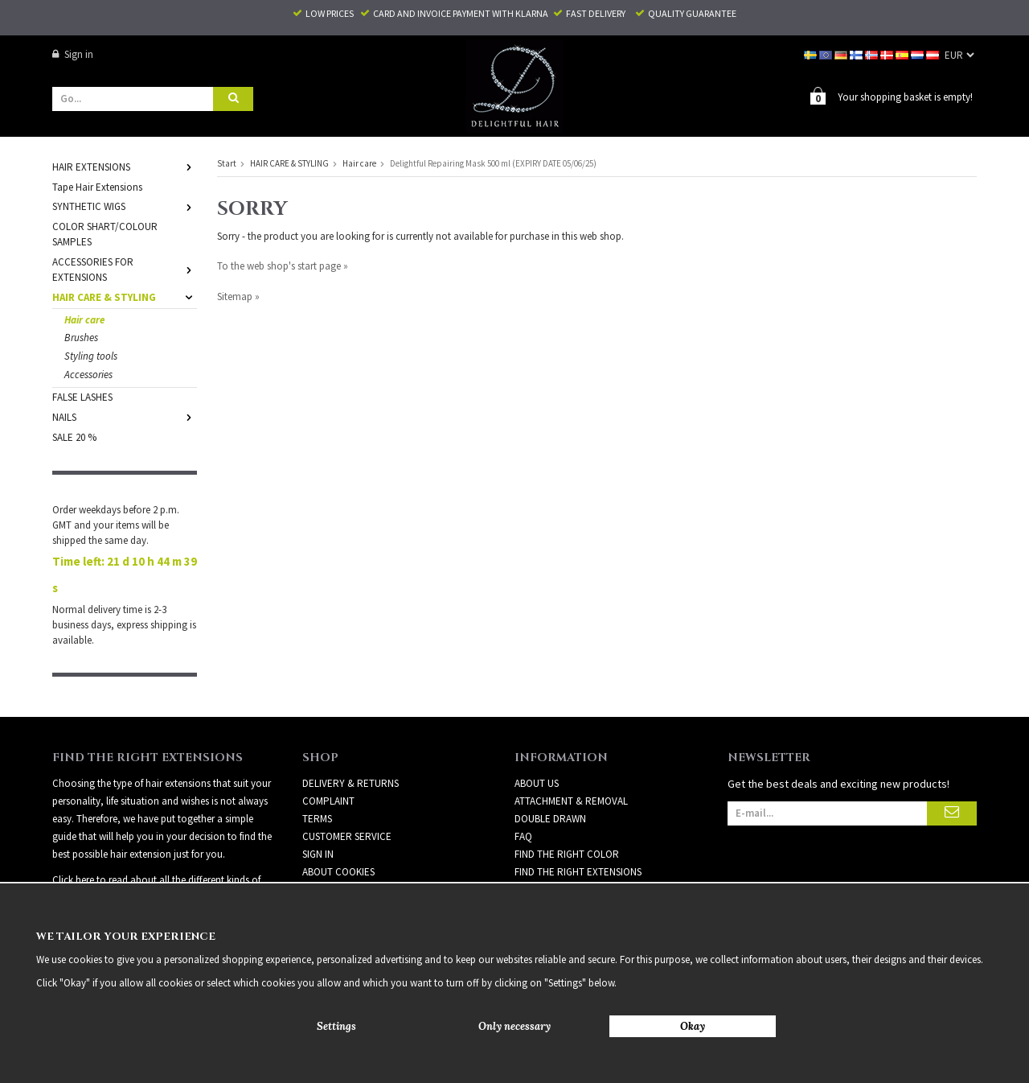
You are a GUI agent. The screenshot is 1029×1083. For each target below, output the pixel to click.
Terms (317, 790)
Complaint (328, 773)
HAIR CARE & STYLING (124, 296)
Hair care (84, 319)
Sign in (72, 54)
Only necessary (514, 1026)
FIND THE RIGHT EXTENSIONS (578, 843)
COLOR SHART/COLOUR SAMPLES (105, 233)
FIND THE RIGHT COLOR (566, 826)
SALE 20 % (74, 436)
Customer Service (347, 808)
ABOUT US (536, 755)
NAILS (124, 416)
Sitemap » (238, 296)
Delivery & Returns (350, 755)
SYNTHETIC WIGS (124, 205)
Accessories (88, 374)
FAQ (523, 808)
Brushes (81, 337)
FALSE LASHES (82, 396)
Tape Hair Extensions (97, 186)
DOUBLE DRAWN (550, 790)
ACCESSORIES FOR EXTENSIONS (124, 268)
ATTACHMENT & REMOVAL (571, 773)
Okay (692, 1026)
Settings (336, 1026)
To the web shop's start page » (282, 265)
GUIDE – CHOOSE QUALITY (571, 861)
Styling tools (90, 355)
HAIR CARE (538, 879)
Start (226, 162)
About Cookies (338, 843)
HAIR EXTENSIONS (124, 166)
